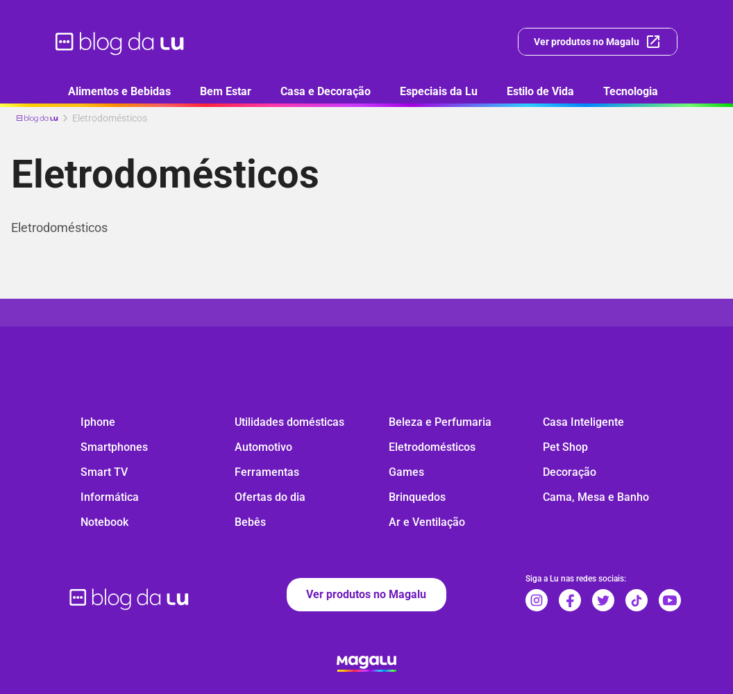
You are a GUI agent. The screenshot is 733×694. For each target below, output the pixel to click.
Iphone (98, 422)
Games (406, 472)
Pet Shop (565, 447)
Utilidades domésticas (289, 422)
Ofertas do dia (270, 497)
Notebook (104, 522)
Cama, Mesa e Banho (596, 497)
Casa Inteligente (583, 422)
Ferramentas (267, 472)
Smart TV (104, 472)
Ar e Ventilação (427, 522)
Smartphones (114, 447)
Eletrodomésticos (432, 447)
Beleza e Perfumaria (440, 422)
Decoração (569, 472)
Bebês (250, 522)
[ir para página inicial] (120, 41)
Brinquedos (417, 497)
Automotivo (263, 447)
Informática (110, 497)
